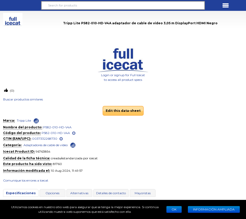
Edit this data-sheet (123, 111)
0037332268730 (44, 138)
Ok (174, 209)
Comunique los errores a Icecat (25, 180)
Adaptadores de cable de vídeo (46, 145)
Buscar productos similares (23, 99)
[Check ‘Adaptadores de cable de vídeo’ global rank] (73, 145)
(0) (11, 90)
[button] (20, 5)
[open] (73, 133)
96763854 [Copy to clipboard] (43, 151)
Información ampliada (214, 209)
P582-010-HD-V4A (57, 127)
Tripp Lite (24, 120)
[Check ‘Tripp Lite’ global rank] (36, 121)
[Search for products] (123, 5)
